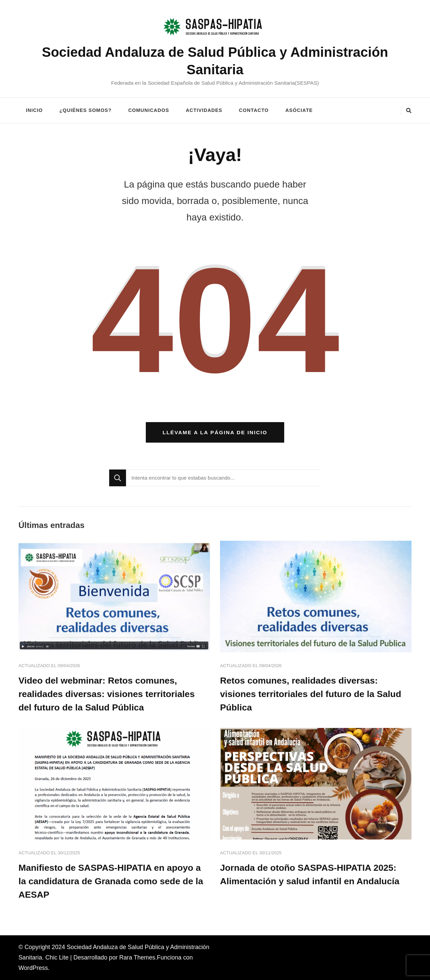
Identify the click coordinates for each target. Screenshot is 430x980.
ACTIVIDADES (204, 110)
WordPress (33, 968)
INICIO (34, 110)
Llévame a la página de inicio (215, 432)
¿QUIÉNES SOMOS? (85, 110)
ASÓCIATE (299, 110)
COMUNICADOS (148, 110)
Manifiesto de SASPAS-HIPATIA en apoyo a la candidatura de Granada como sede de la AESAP (110, 881)
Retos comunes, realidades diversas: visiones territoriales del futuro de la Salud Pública (310, 694)
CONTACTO (253, 110)
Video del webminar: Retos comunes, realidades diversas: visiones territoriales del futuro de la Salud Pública (106, 694)
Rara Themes (137, 957)
